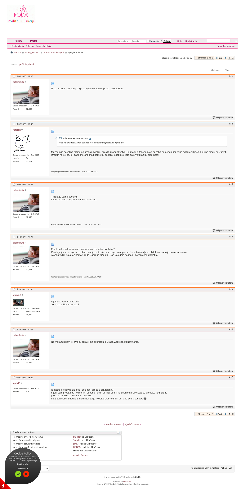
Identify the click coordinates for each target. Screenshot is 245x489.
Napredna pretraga (225, 46)
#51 (231, 76)
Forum (18, 41)
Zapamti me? (154, 41)
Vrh (230, 467)
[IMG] (76, 443)
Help (179, 41)
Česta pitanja (17, 46)
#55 (231, 289)
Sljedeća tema (132, 424)
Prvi (218, 57)
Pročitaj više (23, 464)
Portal (33, 41)
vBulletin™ (127, 481)
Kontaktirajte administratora (205, 467)
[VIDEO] (77, 447)
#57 (231, 377)
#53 (231, 184)
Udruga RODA (32, 52)
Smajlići (77, 440)
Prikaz (227, 70)
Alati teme (215, 70)
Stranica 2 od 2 (205, 57)
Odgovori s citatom (223, 117)
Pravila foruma (80, 455)
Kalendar (30, 46)
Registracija (191, 41)
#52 (231, 123)
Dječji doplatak (26, 64)
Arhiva (224, 467)
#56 (231, 329)
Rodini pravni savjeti (54, 52)
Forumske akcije (43, 46)
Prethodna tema (114, 424)
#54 (231, 236)
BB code (77, 436)
